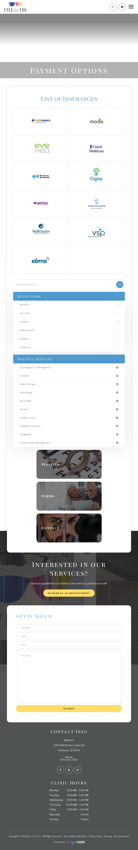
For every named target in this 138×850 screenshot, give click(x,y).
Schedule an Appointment (69, 593)
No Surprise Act (121, 836)
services (24, 409)
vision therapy (27, 384)
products (24, 376)
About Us (25, 305)
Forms (48, 496)
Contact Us (25, 347)
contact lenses (28, 418)
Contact (51, 528)
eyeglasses (25, 434)
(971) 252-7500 (69, 760)
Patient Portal (26, 330)
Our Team (25, 313)
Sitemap (108, 836)
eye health (25, 401)
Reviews (24, 339)
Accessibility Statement (75, 836)
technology (26, 392)
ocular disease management (35, 443)
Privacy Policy (95, 836)
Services (24, 322)
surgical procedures (30, 426)
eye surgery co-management (35, 367)
